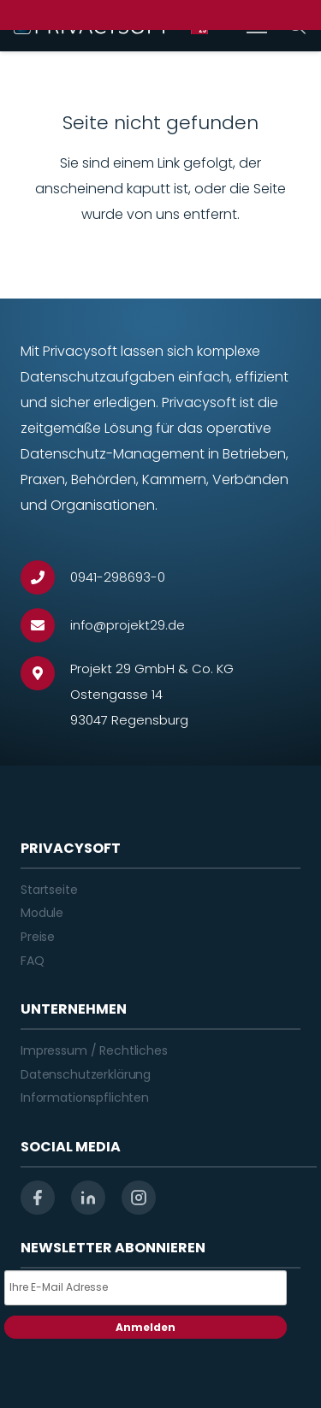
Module (42, 912)
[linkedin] (88, 1197)
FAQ (33, 960)
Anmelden (145, 1327)
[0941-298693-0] (45, 577)
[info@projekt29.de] (45, 625)
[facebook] (38, 1197)
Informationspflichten (85, 1097)
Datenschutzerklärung (86, 1074)
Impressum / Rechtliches (94, 1050)
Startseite (49, 889)
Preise (38, 936)
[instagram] (139, 1197)
